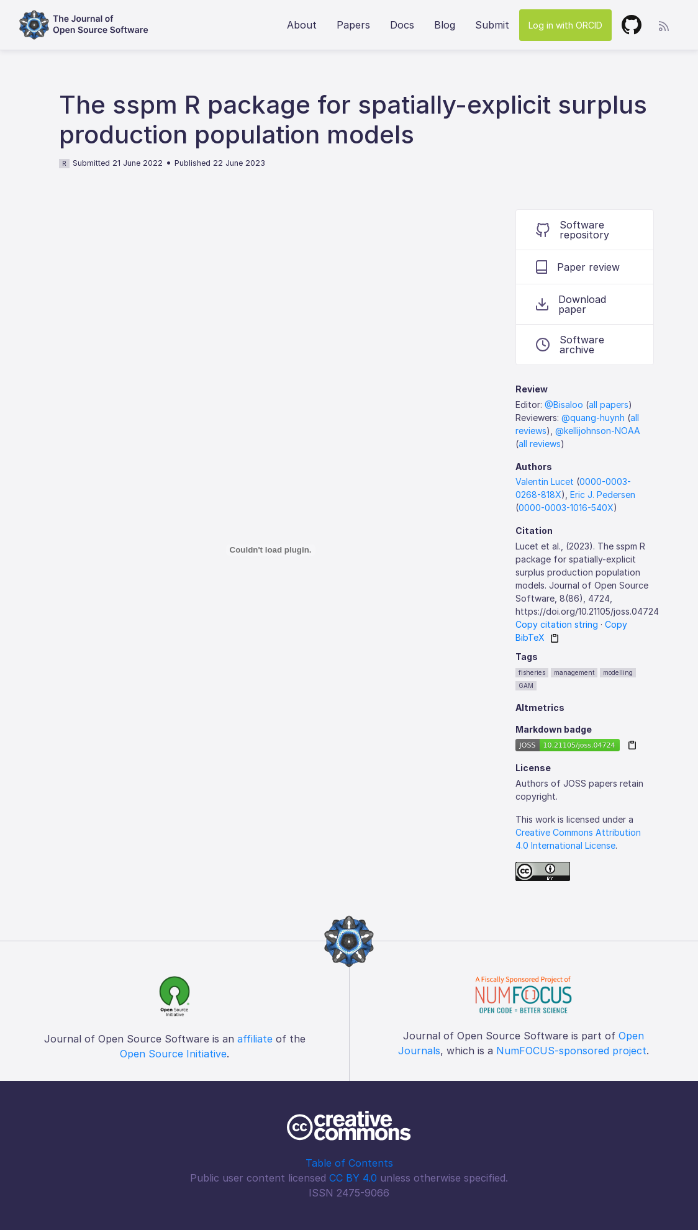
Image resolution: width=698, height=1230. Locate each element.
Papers (353, 25)
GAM (526, 685)
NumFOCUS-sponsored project (571, 1050)
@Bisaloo (564, 404)
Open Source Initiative (173, 1053)
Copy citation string (556, 624)
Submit (492, 25)
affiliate (255, 1039)
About (302, 25)
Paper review (578, 267)
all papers (608, 404)
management (574, 672)
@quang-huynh (593, 417)
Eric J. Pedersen (602, 494)
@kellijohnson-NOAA (597, 430)
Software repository (572, 230)
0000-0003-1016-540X (566, 507)
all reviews (540, 443)
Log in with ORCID (565, 25)
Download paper (571, 304)
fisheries (532, 672)
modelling (618, 672)
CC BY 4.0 (353, 1178)
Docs (402, 25)
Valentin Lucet (544, 481)
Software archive (570, 344)
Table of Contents (349, 1163)
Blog (444, 25)
